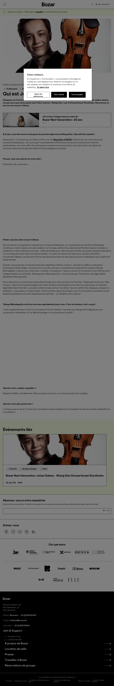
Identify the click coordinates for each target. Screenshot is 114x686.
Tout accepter (77, 94)
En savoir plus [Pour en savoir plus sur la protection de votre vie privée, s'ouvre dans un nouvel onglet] (43, 87)
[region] (58, 85)
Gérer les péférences (38, 95)
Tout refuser (59, 94)
